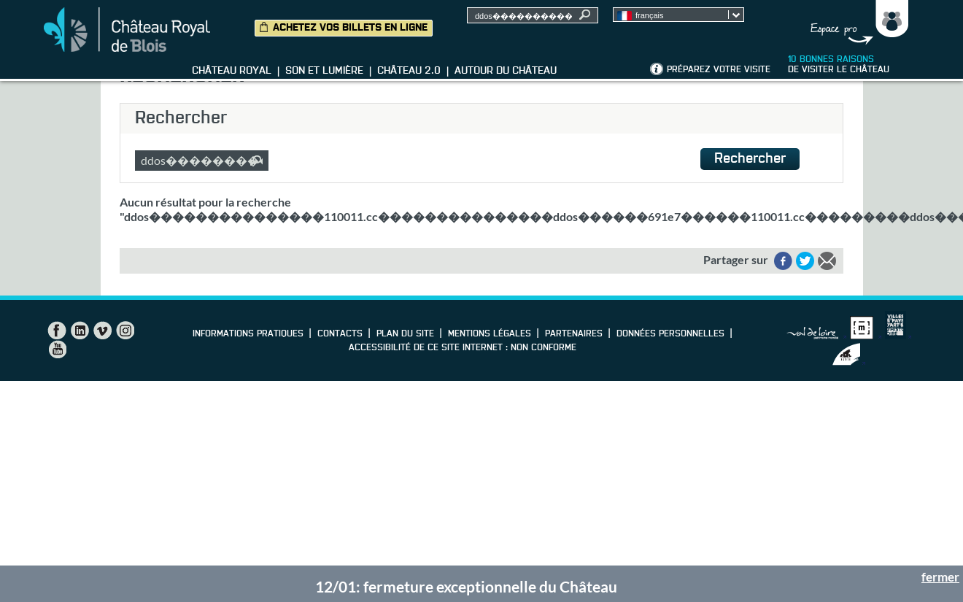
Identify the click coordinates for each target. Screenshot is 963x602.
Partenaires (574, 334)
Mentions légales (489, 334)
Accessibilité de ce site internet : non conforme (462, 348)
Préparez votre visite (718, 70)
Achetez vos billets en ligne (350, 28)
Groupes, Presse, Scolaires (856, 22)
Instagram (124, 330)
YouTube (56, 349)
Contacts (340, 334)
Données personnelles (670, 334)
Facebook (56, 330)
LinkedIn (79, 330)
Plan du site (405, 334)
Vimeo (102, 330)
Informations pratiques (248, 334)
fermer (940, 576)
